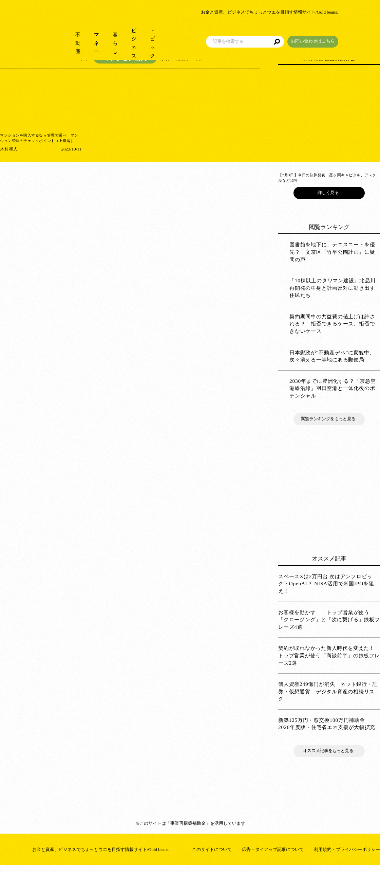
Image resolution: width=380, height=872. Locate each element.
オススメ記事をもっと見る (329, 757)
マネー (92, 34)
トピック (186, 34)
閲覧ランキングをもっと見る (329, 425)
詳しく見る (329, 199)
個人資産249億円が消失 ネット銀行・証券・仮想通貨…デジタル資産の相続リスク (328, 698)
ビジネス (152, 34)
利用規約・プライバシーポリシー (347, 856)
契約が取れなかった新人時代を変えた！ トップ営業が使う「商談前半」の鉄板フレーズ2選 (329, 662)
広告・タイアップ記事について (273, 856)
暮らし (121, 34)
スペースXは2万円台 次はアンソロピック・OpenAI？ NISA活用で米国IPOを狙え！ (326, 590)
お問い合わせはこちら (354, 31)
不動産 (63, 34)
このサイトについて (212, 856)
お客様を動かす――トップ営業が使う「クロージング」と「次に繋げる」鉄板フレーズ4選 (329, 626)
